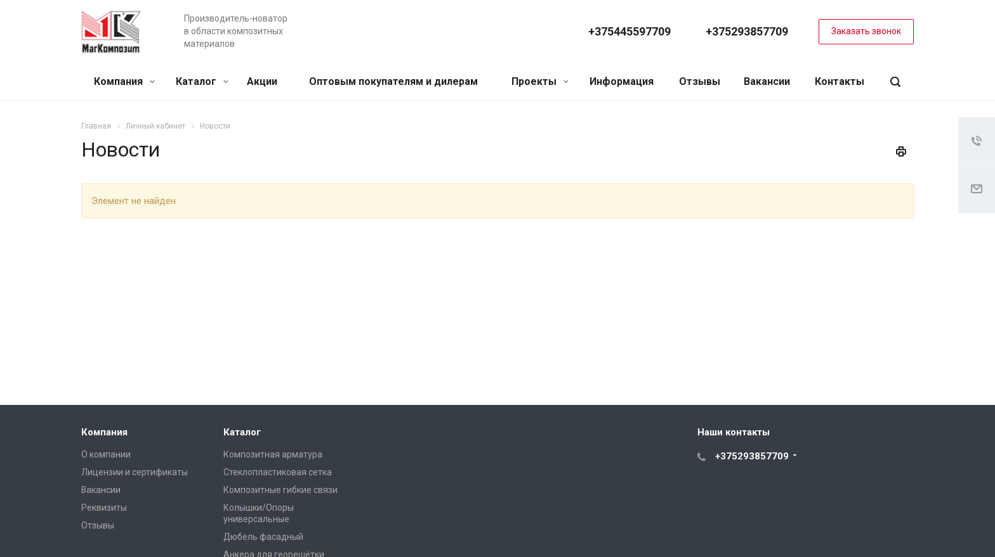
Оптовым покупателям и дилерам (393, 81)
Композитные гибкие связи (280, 490)
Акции (262, 81)
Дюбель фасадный (263, 537)
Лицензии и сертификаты (134, 472)
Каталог (202, 81)
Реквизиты (104, 508)
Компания (124, 81)
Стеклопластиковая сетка (277, 472)
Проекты (540, 81)
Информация (622, 81)
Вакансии (767, 81)
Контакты (839, 81)
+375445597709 (629, 31)
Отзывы (699, 81)
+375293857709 (747, 31)
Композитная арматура (272, 454)
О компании (106, 454)
